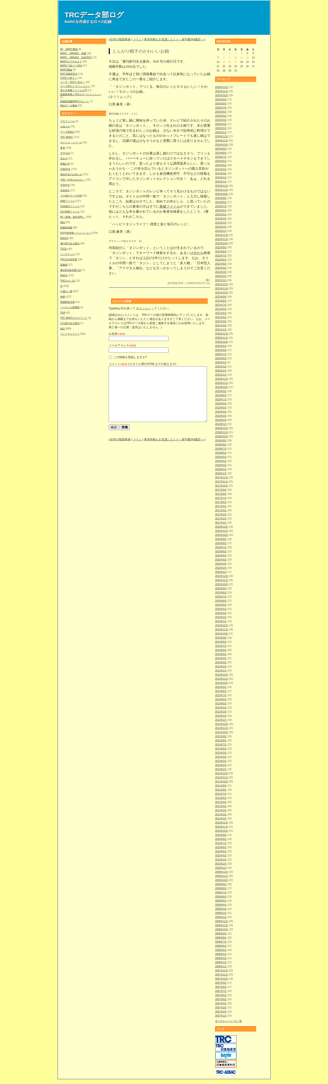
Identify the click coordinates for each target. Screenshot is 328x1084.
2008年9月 (221, 933)
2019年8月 (221, 395)
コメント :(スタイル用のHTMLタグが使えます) (142, 364)
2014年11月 (221, 629)
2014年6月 (221, 650)
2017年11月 (221, 481)
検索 (62, 296)
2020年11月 (221, 337)
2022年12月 (221, 235)
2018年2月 (221, 469)
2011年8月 (221, 789)
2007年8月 (221, 987)
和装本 (64, 275)
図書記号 (65, 163)
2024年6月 (221, 161)
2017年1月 (221, 522)
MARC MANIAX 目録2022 (76, 57)
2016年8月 (221, 543)
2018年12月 (221, 428)
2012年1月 (221, 769)
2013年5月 (221, 703)
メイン (137, 39)
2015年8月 (221, 592)
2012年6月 (221, 748)
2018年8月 (221, 444)
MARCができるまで (71, 61)
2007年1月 (221, 1015)
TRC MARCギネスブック (74, 318)
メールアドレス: (123, 345)
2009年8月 (221, 888)
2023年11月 (221, 190)
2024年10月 (221, 144)
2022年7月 (221, 255)
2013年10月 (221, 683)
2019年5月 (221, 407)
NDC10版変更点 (69, 74)
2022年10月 (221, 243)
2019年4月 (221, 411)
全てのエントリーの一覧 (228, 1021)
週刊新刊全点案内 (70, 243)
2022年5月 (221, 263)
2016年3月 (221, 563)
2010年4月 (221, 855)
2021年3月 (221, 321)
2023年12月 (221, 185)
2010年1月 (221, 867)
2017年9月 (221, 489)
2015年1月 (221, 621)
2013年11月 (221, 678)
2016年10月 (221, 535)
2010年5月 (221, 851)
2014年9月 (221, 637)
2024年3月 (221, 173)
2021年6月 (221, 309)
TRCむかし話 (67, 280)
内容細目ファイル (70, 206)
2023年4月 (221, 218)
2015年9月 (221, 588)
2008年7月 (221, 941)
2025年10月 (221, 95)
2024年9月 (221, 148)
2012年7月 (221, 744)
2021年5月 (221, 313)
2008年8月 (221, 937)
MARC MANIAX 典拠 (73, 53)
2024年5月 (221, 165)
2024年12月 (221, 136)
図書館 (64, 264)
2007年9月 (221, 983)
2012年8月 (221, 740)
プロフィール (67, 121)
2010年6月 (221, 847)
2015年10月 (221, 584)
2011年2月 (221, 814)
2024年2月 (221, 177)
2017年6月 (221, 502)
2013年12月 (221, 674)
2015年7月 (221, 596)
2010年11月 (221, 826)
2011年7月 (221, 794)
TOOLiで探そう (68, 78)
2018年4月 (221, 461)
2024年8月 (221, 153)
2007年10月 (221, 978)
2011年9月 (221, 785)
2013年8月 (221, 691)
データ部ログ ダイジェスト (75, 86)
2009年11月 (221, 876)
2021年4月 (221, 317)
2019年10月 (221, 387)
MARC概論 (66, 69)
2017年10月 (221, 485)
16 (230, 62)
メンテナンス (67, 254)
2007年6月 (221, 995)
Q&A (62, 312)
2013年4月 (221, 707)
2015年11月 (221, 580)
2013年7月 (221, 695)
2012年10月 (221, 732)
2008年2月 (221, 962)
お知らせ (65, 126)
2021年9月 (221, 296)
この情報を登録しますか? (128, 357)
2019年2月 (221, 420)
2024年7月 (221, 157)
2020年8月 (221, 350)
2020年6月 (221, 358)
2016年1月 (221, 572)
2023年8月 (221, 202)
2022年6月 (221, 259)
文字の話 (65, 153)
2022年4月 (221, 268)
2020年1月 (221, 374)
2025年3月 (221, 124)
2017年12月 (221, 477)
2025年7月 (221, 107)
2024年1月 (221, 181)
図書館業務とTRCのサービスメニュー (81, 94)
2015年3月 (221, 613)
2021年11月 (221, 288)
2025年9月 (221, 99)
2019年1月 (221, 424)
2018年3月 (221, 465)
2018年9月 (221, 440)
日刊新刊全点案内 (70, 323)
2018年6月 (221, 452)
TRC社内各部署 (68, 259)
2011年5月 (221, 802)
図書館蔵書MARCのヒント (74, 101)
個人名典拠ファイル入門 (73, 90)
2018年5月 (221, 457)
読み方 (64, 158)
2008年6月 (221, 946)
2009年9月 (221, 884)
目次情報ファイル (70, 211)
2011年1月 (221, 818)
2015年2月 (221, 617)
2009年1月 (221, 917)
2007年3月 (221, 1007)
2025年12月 (221, 87)
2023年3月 (221, 222)
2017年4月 (221, 510)
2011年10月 (221, 781)
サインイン (143, 308)
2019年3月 (221, 416)
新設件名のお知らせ (71, 174)
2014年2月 (221, 666)
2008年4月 (221, 954)
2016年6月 (221, 551)
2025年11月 (221, 91)
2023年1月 (221, 231)
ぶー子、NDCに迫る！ (72, 82)
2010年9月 (221, 835)
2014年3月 (221, 662)
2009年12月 (221, 872)
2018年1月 (221, 473)
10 (235, 57)
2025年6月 (221, 111)
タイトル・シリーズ (71, 142)
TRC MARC (66, 137)
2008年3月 (221, 958)
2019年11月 (221, 383)
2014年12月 (221, 625)
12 (247, 57)
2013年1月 (221, 720)
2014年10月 (221, 633)
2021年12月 (221, 284)
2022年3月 (221, 272)
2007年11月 (221, 974)
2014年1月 (221, 670)
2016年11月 (221, 531)
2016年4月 (221, 559)
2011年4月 (221, 806)
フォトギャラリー (70, 334)
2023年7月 (221, 206)
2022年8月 (221, 251)
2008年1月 (221, 966)
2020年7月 (221, 354)
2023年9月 (221, 198)
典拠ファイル (67, 201)
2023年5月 (221, 214)
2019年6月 (221, 403)
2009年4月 (221, 904)
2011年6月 (221, 798)
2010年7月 (221, 843)
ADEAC (64, 238)
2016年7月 (221, 547)
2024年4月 (221, 169)
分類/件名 (65, 169)
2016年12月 (221, 526)
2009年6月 (221, 896)
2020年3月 (221, 366)
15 (223, 62)
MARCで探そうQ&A (71, 65)
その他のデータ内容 (71, 195)
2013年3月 (221, 711)
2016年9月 (221, 539)
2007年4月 (221, 1003)
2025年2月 (221, 128)
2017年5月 (221, 506)
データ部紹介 (67, 132)
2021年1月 (221, 329)
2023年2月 (221, 227)
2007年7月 (221, 991)
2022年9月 (221, 247)
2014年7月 (221, 646)
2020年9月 (221, 346)
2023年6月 (221, 210)
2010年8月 (221, 839)
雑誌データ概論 (68, 105)
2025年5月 (221, 116)
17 (235, 62)
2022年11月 (221, 239)
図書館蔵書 (66, 227)
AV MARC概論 (69, 49)
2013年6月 (221, 699)
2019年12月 (221, 379)
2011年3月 (221, 810)
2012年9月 (221, 736)
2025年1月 (221, 132)
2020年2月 (221, 370)
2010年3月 (221, 859)
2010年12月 (221, 822)
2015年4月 (221, 609)
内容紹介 (65, 190)
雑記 (62, 328)
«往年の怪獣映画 (120, 39)
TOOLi (63, 248)
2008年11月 (221, 925)
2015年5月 (221, 605)
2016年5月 (221, 555)
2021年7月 (221, 305)
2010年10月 (221, 830)
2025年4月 (221, 120)
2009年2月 (221, 913)
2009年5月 (221, 900)
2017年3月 (221, 514)
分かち (198, 253)
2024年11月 (221, 140)
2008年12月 (221, 921)
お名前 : (117, 333)
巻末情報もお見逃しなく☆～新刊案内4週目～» (174, 39)
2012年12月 (221, 724)
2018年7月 (221, 448)
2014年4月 (221, 658)
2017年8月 (221, 494)
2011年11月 (221, 777)
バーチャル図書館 (70, 307)
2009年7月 (221, 892)
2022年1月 (221, 280)
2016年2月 (221, 568)
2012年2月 (221, 765)
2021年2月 (221, 325)
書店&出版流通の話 (70, 270)
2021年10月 (221, 292)
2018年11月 (221, 432)
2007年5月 (221, 999)
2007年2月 (221, 1011)
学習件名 (65, 185)
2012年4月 (221, 757)
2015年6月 (221, 600)
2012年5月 (221, 752)
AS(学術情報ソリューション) (76, 233)
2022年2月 (221, 276)
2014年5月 (221, 654)
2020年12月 (221, 333)
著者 (62, 147)
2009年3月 (221, 909)
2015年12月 (221, 576)
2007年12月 (221, 970)
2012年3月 (221, 761)
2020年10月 (221, 342)
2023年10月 (221, 194)
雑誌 (62, 222)
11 (241, 57)
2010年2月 (221, 863)
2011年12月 (221, 773)
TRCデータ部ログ (94, 15)
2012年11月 (221, 728)
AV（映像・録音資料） (72, 217)
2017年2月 (221, 518)
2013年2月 (221, 715)
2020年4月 (221, 362)
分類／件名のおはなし (72, 179)
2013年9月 (221, 687)
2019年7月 (221, 399)
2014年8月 (221, 641)
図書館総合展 (67, 302)
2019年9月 (221, 391)
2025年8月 (221, 103)
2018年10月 (221, 436)
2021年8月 (221, 300)
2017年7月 (221, 498)
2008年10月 (221, 929)
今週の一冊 (66, 291)
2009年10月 (221, 880)
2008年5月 (221, 950)
